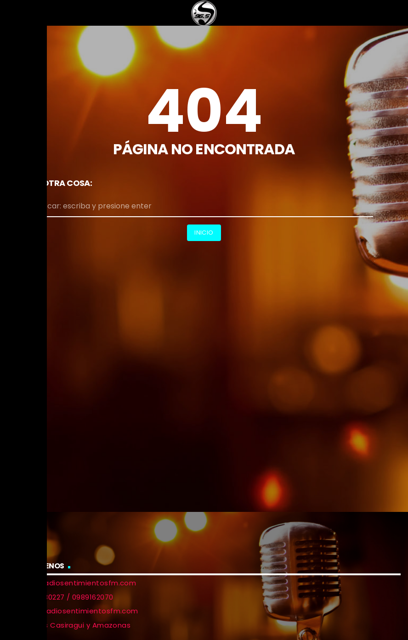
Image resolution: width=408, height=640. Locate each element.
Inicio (203, 232)
